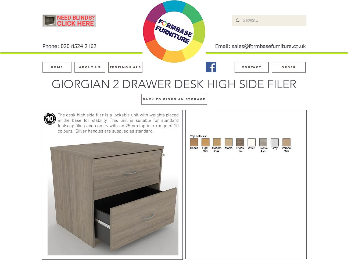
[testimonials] (125, 67)
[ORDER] (289, 67)
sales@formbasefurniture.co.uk (269, 46)
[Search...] (269, 20)
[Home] (56, 67)
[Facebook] (211, 67)
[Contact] (252, 67)
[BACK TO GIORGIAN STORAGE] (174, 99)
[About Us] (89, 67)
